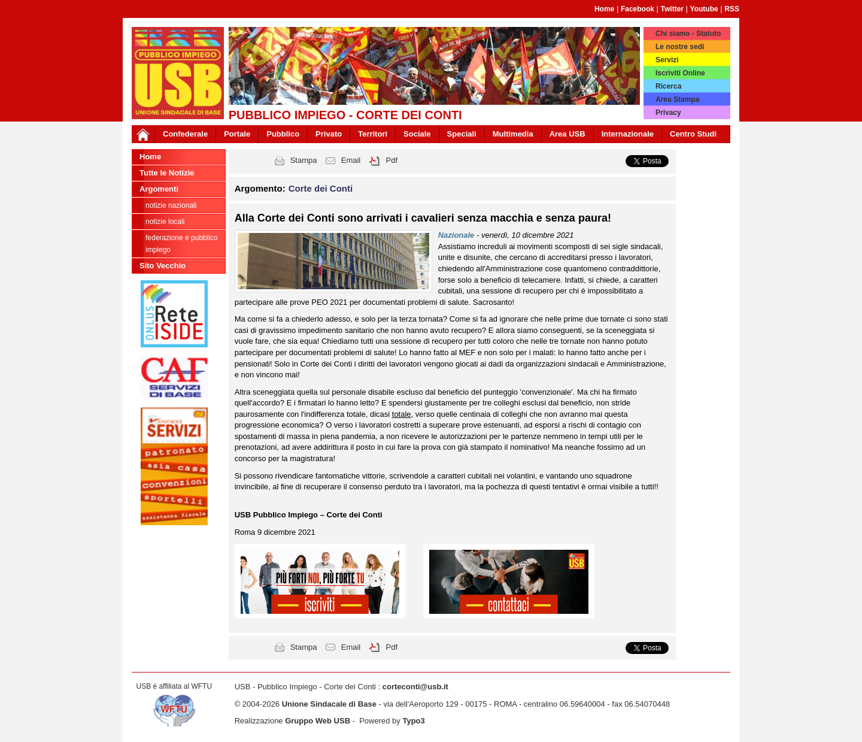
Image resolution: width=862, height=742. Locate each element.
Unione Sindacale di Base (329, 703)
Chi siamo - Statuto (688, 33)
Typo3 (413, 720)
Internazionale (628, 133)
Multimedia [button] (513, 133)
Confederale (185, 133)
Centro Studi (693, 133)
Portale (237, 133)
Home (604, 9)
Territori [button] (372, 133)
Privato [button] (328, 133)
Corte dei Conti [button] (321, 188)
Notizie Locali (164, 221)
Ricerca (668, 86)
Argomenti (158, 188)
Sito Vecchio (162, 265)
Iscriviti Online (680, 73)
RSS (731, 9)
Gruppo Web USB (317, 720)
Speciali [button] (461, 133)
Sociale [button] (417, 133)
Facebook (637, 9)
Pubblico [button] (282, 133)
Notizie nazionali (170, 205)
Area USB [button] (567, 133)
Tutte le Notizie (166, 172)
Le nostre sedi (679, 47)
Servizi (667, 60)
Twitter (672, 9)
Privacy (668, 112)
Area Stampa (677, 99)
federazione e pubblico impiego (181, 244)
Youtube (704, 9)
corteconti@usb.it (415, 686)
